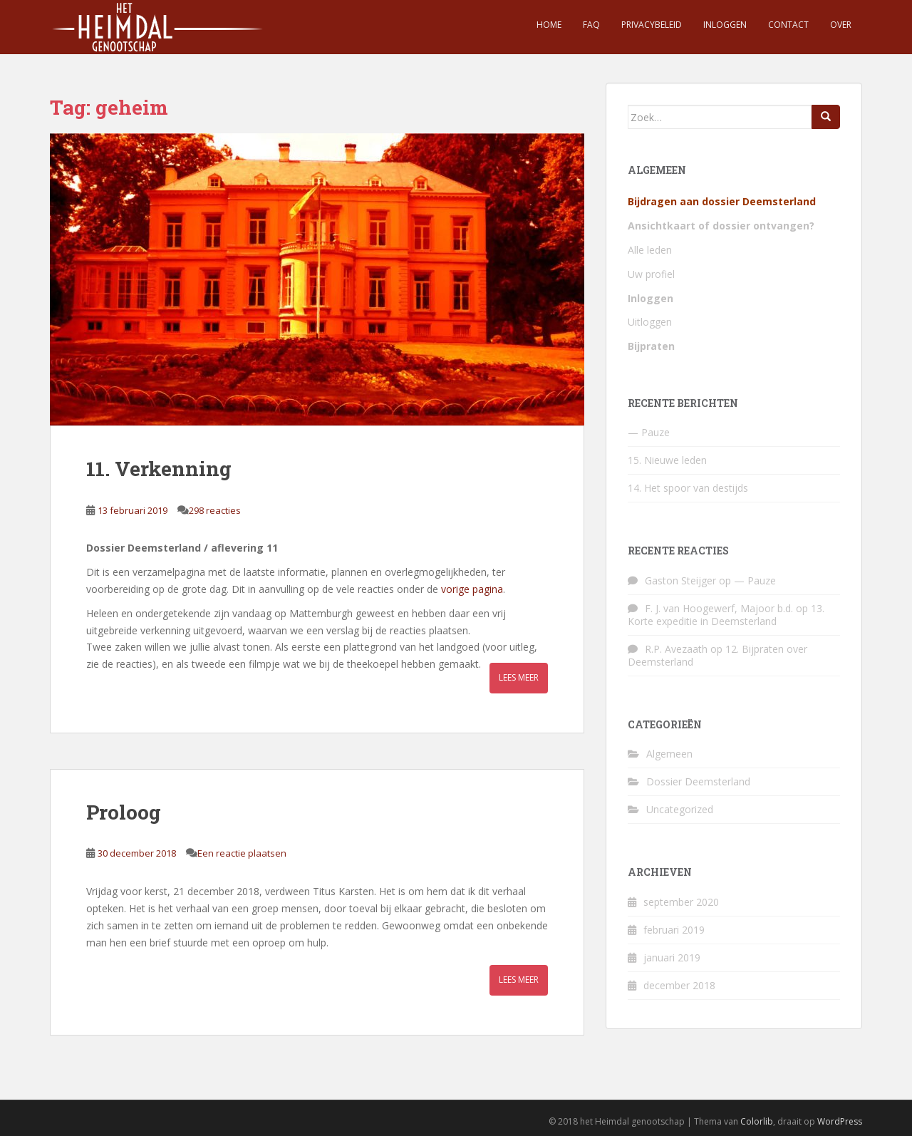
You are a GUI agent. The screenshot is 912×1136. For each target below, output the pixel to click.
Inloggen (725, 25)
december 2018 (679, 985)
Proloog (123, 812)
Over (840, 25)
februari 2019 (674, 929)
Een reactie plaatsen (241, 853)
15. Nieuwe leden (667, 460)
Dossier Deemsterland (698, 781)
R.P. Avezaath (676, 649)
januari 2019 (671, 957)
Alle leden (650, 250)
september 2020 (681, 902)
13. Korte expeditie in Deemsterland (726, 614)
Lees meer (519, 677)
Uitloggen (650, 322)
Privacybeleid (651, 25)
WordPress (839, 1121)
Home (549, 25)
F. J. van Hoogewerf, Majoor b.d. (719, 608)
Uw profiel (651, 274)
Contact (788, 25)
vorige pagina (472, 589)
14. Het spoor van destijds (688, 488)
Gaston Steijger (680, 580)
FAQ (591, 25)
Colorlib (756, 1121)
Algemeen (669, 753)
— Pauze (649, 432)
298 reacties (215, 510)
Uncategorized (679, 809)
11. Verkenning (159, 468)
